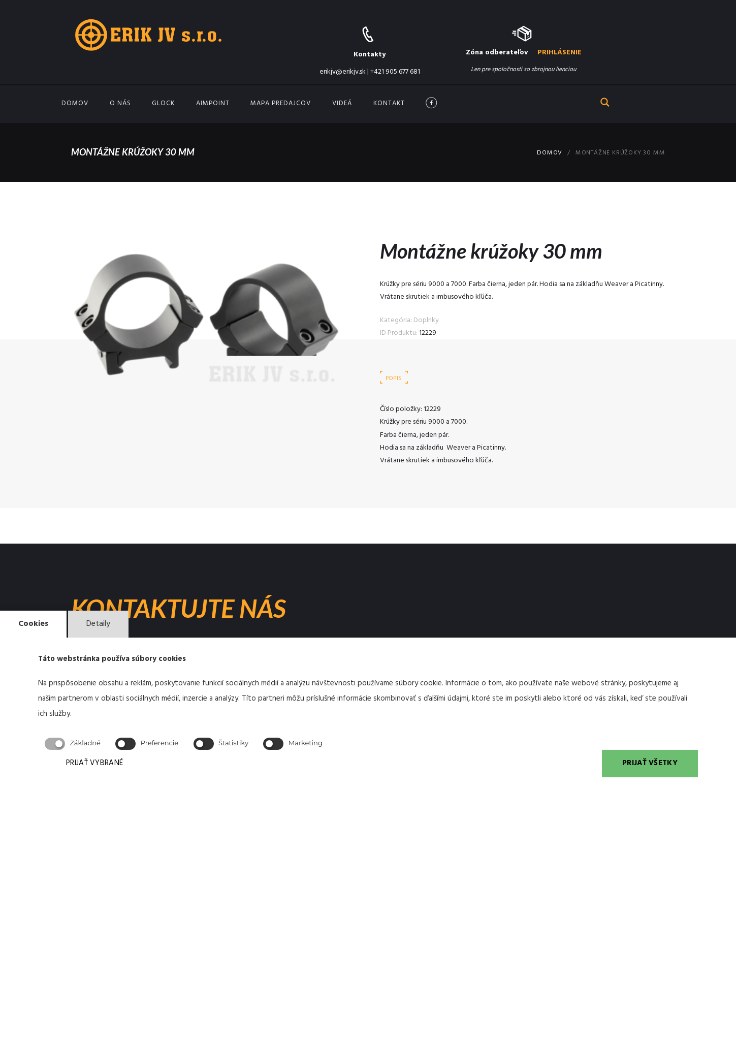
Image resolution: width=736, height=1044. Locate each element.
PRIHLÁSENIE (559, 52)
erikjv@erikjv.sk (342, 72)
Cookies (33, 623)
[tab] (394, 379)
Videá (342, 103)
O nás (120, 103)
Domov (74, 103)
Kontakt (389, 103)
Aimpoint (213, 103)
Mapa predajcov (280, 103)
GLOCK (163, 103)
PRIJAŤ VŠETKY (650, 763)
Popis (394, 378)
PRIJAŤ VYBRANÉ (94, 763)
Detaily (98, 623)
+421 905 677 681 (395, 72)
